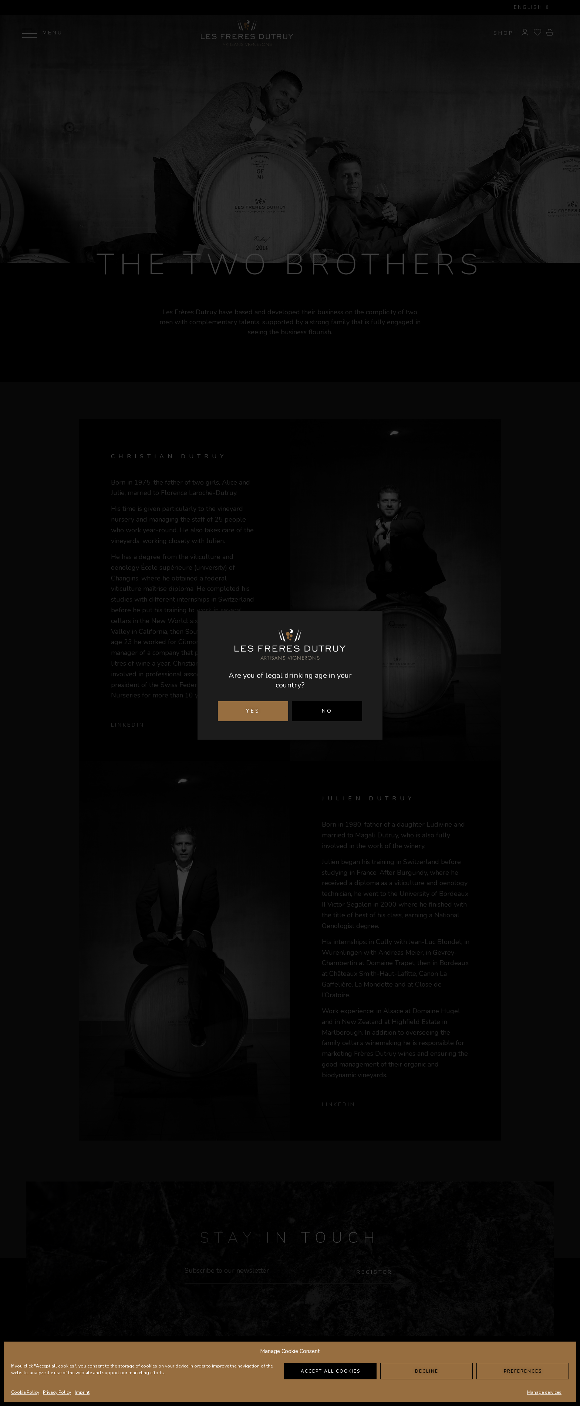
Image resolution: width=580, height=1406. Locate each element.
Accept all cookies (330, 1371)
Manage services (544, 1392)
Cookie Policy (25, 1392)
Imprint (82, 1392)
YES (253, 710)
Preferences (523, 1371)
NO (327, 710)
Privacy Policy (57, 1392)
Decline (426, 1371)
